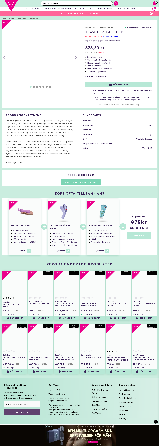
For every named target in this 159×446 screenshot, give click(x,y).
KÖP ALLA (139, 235)
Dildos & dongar (126, 402)
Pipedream (20, 18)
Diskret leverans (99, 397)
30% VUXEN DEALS (110, 36)
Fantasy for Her (106, 28)
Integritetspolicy (99, 409)
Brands (11, 18)
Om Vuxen (96, 413)
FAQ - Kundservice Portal (100, 391)
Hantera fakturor (99, 401)
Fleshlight (123, 418)
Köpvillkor (96, 405)
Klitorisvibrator (126, 406)
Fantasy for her (33, 18)
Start (5, 18)
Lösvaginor (124, 410)
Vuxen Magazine (126, 390)
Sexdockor (124, 414)
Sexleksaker (124, 394)
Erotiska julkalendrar (128, 398)
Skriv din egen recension (81, 182)
